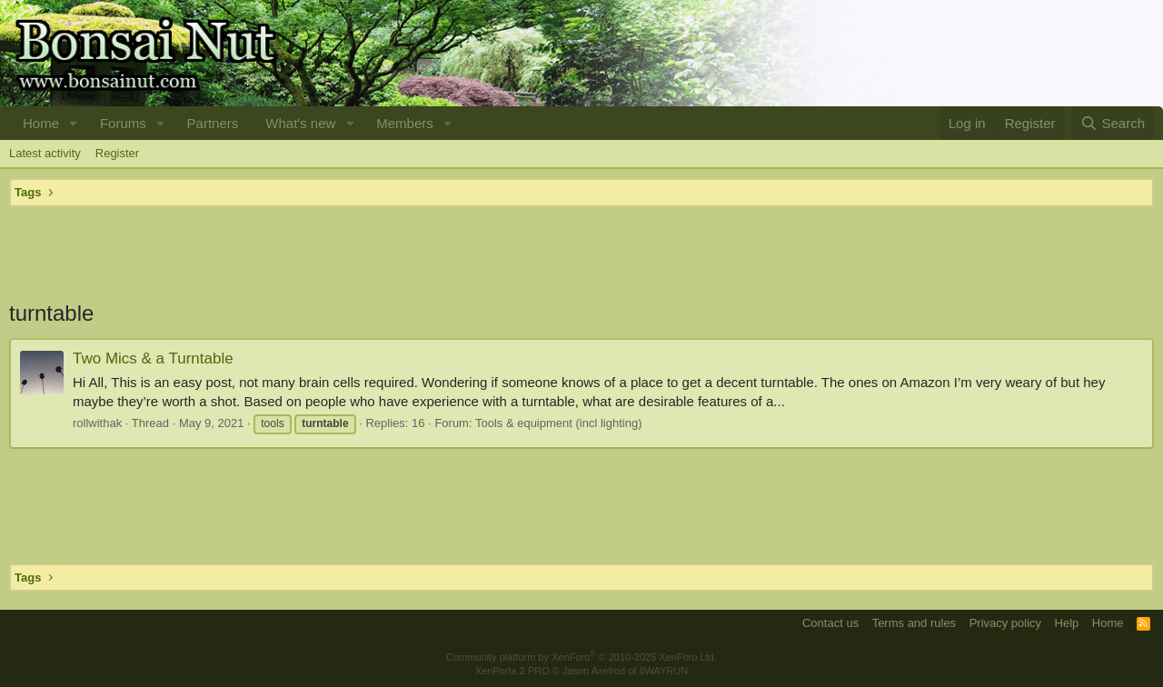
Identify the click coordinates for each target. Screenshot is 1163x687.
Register (117, 153)
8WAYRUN (663, 670)
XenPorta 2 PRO (512, 670)
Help (1067, 623)
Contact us (830, 623)
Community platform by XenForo (581, 657)
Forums (123, 123)
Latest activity (45, 153)
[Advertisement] (581, 252)
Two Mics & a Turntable (153, 358)
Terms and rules (914, 623)
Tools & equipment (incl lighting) (558, 423)
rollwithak (97, 423)
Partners (213, 123)
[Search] (1112, 123)
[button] (73, 123)
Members (404, 123)
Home (41, 123)
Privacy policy (1005, 623)
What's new (300, 123)
